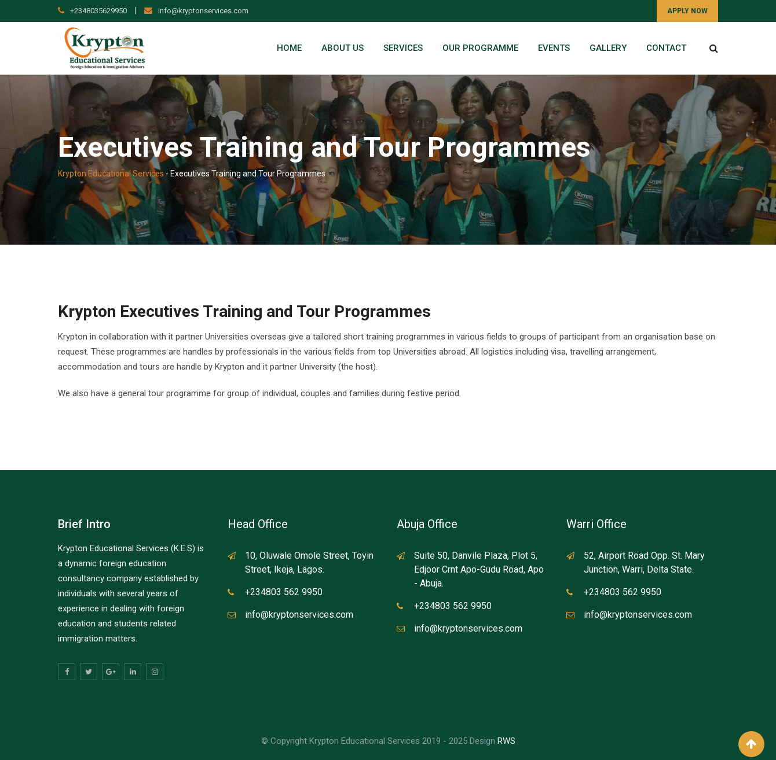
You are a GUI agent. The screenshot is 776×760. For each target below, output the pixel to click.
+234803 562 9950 (284, 591)
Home (289, 48)
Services (403, 48)
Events (554, 48)
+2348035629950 (98, 10)
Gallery (608, 48)
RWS (506, 741)
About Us (342, 48)
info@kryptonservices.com (203, 10)
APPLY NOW (687, 11)
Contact (666, 48)
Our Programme (480, 48)
